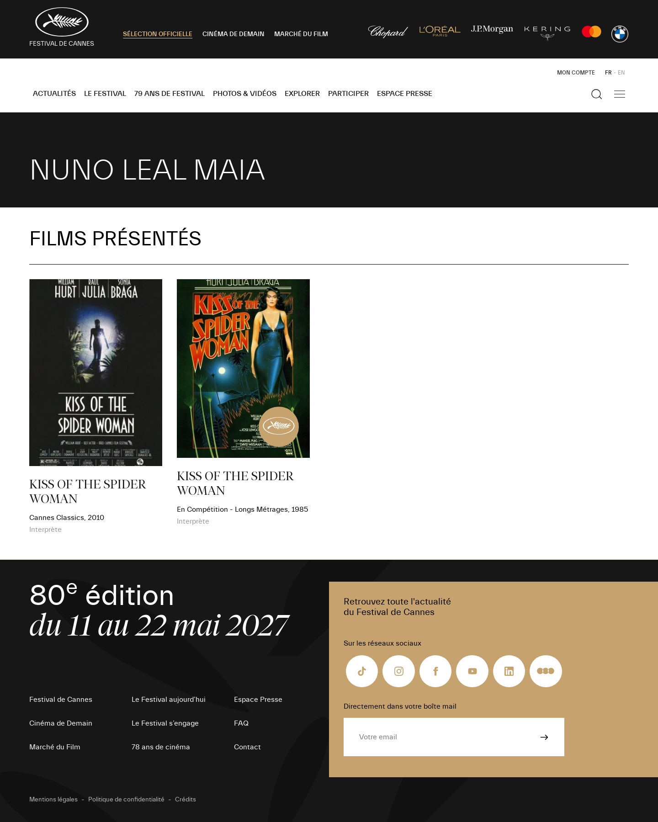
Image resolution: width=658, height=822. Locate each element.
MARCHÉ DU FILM (301, 34)
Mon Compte (576, 72)
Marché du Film (54, 747)
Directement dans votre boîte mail (400, 706)
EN (621, 72)
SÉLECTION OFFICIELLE (157, 34)
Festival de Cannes (60, 699)
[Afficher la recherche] (596, 94)
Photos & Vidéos (244, 94)
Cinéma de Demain (60, 723)
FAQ (241, 723)
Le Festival (105, 94)
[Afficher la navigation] (619, 94)
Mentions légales (53, 799)
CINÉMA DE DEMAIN (233, 34)
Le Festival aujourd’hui (169, 699)
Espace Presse (404, 94)
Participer (348, 94)
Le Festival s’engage (165, 723)
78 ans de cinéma (161, 747)
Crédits (185, 799)
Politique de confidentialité (126, 799)
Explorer (302, 94)
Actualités (54, 94)
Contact (247, 747)
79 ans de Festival (169, 94)
